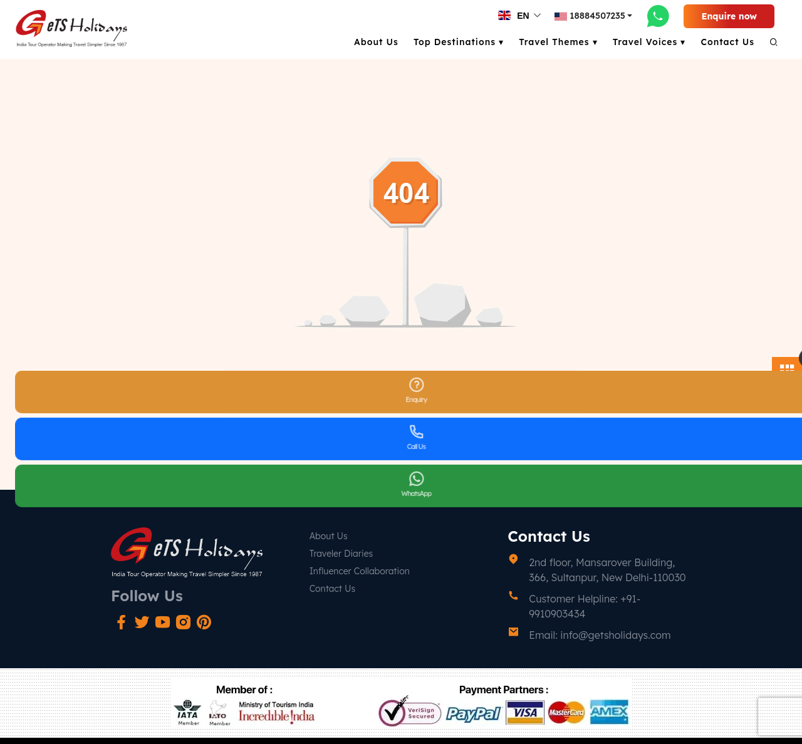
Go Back (401, 433)
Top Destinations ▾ (459, 42)
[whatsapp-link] (658, 15)
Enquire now (729, 16)
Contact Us (727, 42)
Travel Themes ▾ (558, 42)
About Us (376, 42)
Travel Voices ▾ (649, 42)
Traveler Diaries (341, 553)
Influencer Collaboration (360, 571)
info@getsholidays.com (615, 635)
